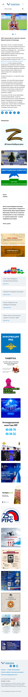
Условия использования (13, 669)
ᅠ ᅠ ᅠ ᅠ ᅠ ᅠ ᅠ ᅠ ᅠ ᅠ (7, 671)
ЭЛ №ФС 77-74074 (5, 681)
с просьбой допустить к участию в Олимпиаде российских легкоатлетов (13, 61)
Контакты (3, 669)
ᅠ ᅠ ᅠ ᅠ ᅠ (23, 669)
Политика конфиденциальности (9, 674)
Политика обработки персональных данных (12, 672)
